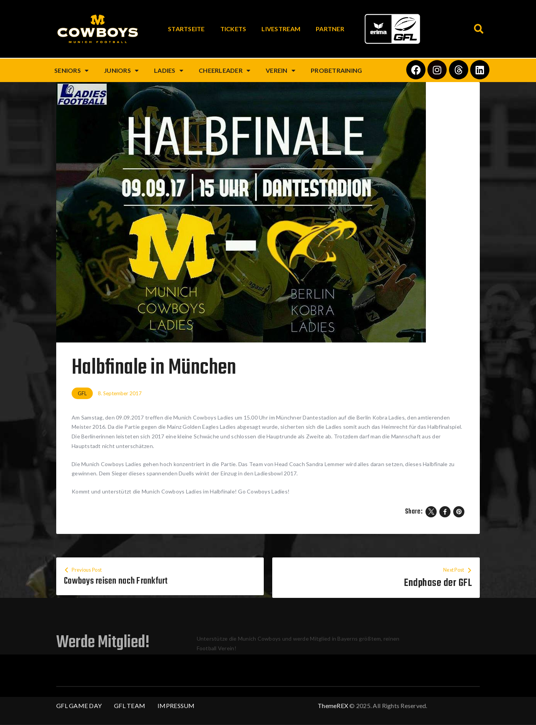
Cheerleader (224, 70)
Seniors (71, 70)
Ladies (168, 70)
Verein (280, 70)
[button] (478, 29)
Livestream (280, 28)
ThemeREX (333, 706)
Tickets (233, 28)
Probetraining (336, 70)
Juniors (121, 70)
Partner (330, 28)
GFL (82, 393)
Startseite (186, 28)
